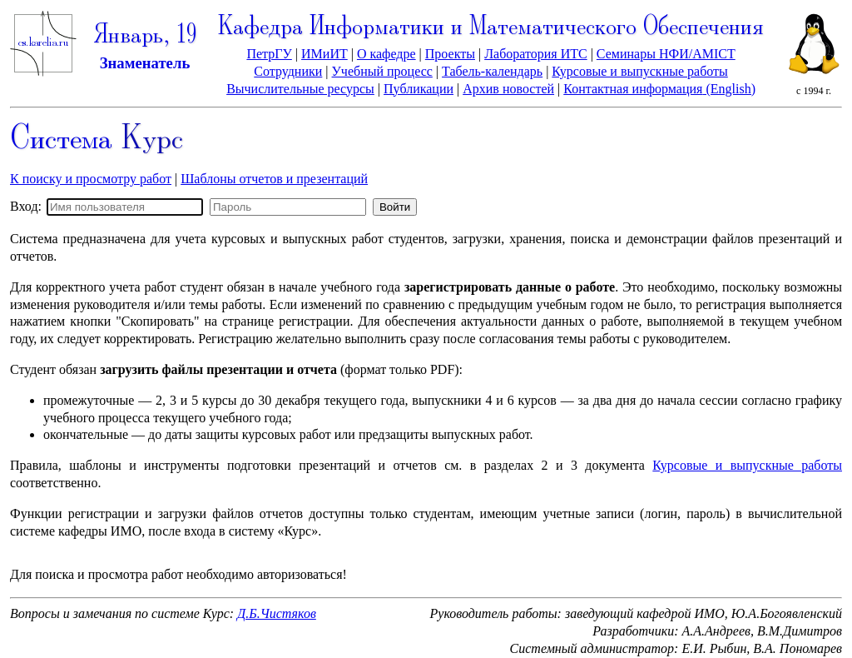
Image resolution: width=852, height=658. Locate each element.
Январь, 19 (144, 36)
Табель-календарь (492, 71)
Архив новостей (508, 89)
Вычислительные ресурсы (300, 89)
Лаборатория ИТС (535, 54)
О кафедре (386, 54)
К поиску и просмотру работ (90, 179)
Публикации (418, 89)
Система (96, 139)
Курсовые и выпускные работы (639, 71)
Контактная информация (632, 89)
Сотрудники (288, 71)
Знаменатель (145, 63)
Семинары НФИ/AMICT (666, 54)
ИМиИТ (324, 54)
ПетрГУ (268, 54)
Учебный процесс (382, 71)
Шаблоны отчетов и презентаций (274, 179)
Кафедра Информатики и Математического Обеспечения (491, 28)
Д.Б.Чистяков (276, 613)
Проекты (450, 54)
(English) (728, 89)
